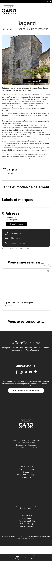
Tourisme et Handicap (9, 536)
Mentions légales (43, 536)
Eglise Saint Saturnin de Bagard (18, 302)
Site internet (15, 238)
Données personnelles (26, 539)
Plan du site (31, 536)
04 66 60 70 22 (17, 233)
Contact (22, 536)
